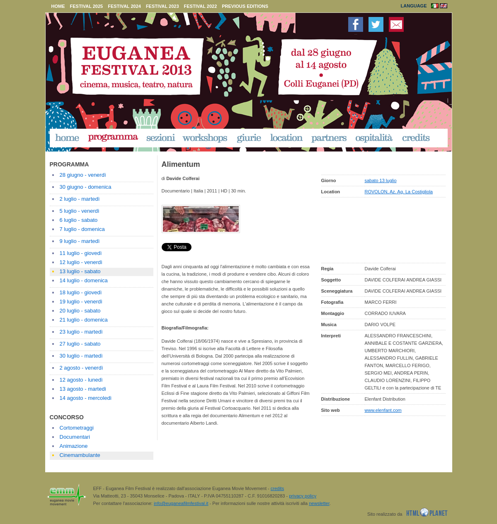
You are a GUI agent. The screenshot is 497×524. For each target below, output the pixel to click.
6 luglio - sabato (79, 220)
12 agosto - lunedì (81, 380)
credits (416, 137)
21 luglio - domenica (84, 320)
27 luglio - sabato (80, 344)
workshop (205, 137)
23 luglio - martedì (81, 332)
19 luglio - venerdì (81, 301)
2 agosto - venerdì (81, 368)
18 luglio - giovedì (81, 292)
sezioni (160, 137)
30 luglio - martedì (81, 356)
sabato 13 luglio (381, 180)
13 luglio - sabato (80, 271)
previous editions (245, 6)
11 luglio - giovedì (81, 253)
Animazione (74, 446)
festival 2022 (200, 6)
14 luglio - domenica (84, 280)
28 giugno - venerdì (83, 175)
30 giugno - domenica (86, 187)
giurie (249, 137)
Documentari (75, 437)
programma (113, 137)
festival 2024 (124, 6)
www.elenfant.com (383, 410)
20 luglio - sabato (80, 311)
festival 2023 (162, 6)
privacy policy (302, 495)
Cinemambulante (80, 455)
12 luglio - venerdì (81, 262)
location (286, 137)
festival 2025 (86, 6)
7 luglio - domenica (82, 229)
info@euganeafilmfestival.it (181, 503)
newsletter (319, 503)
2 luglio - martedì (80, 199)
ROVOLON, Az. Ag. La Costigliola (399, 191)
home (58, 6)
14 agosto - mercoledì (86, 398)
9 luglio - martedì (80, 241)
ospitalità (374, 137)
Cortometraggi (77, 428)
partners (329, 137)
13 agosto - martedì (83, 389)
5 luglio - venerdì (79, 211)
